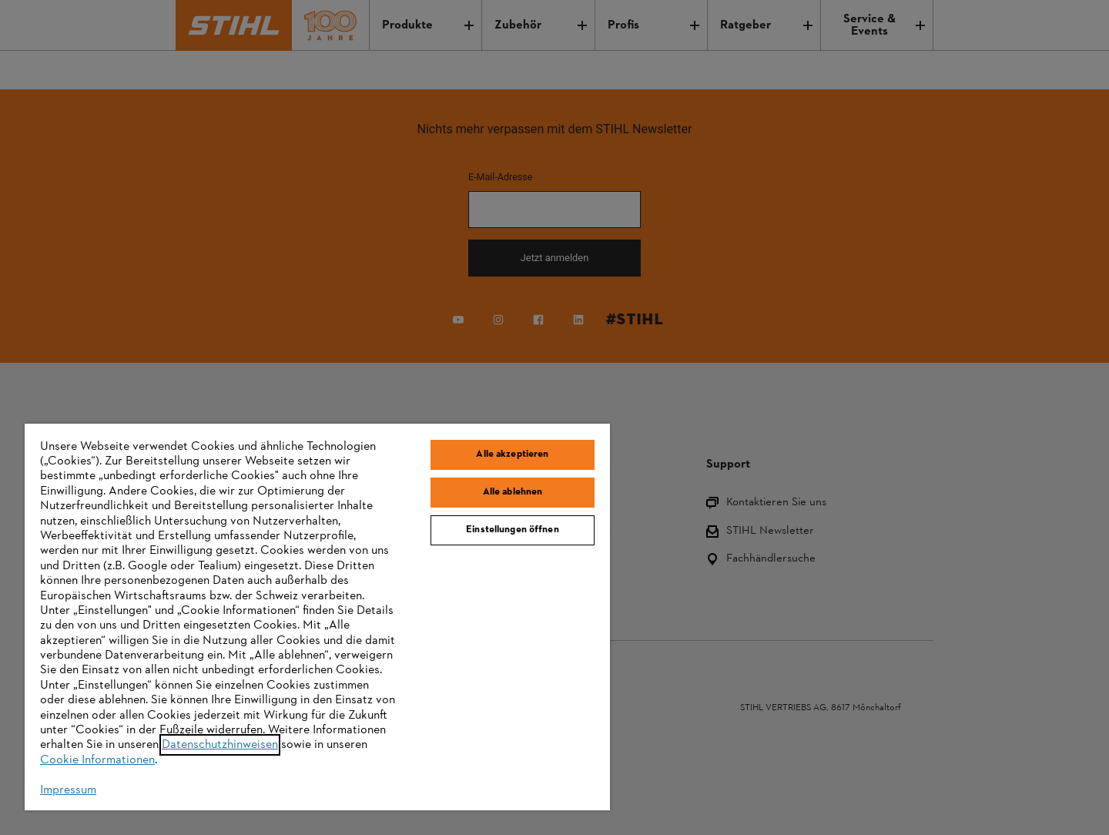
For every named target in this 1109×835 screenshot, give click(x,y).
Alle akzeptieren (512, 454)
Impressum (68, 790)
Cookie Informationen (97, 760)
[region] (317, 617)
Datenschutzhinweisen (220, 744)
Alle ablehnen (513, 492)
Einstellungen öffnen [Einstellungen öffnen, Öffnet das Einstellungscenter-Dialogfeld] (512, 530)
